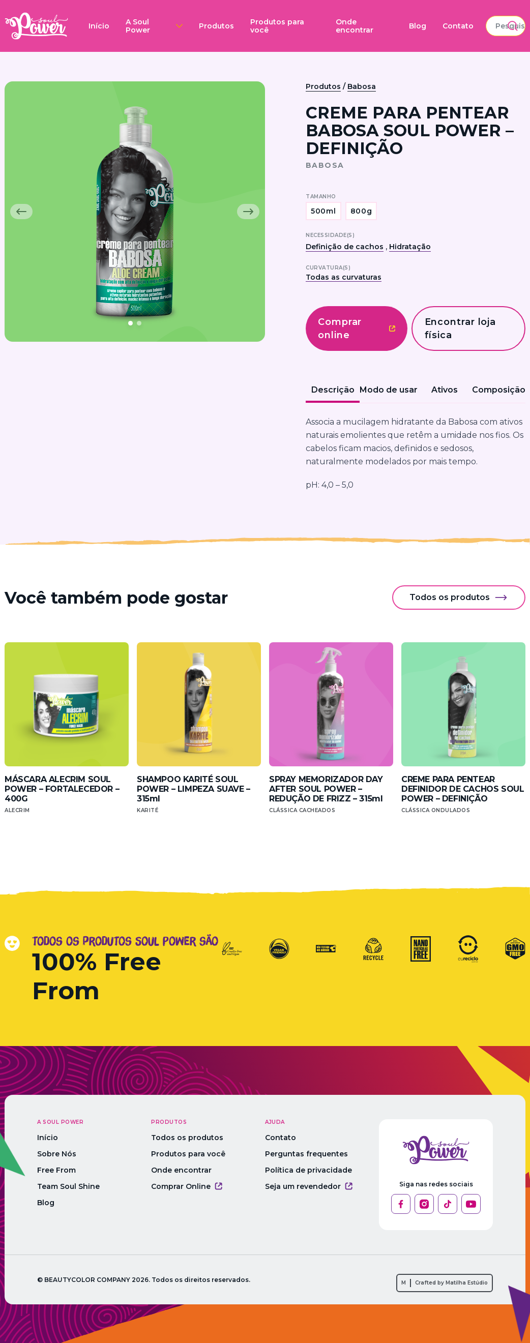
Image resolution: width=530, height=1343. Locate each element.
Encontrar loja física (460, 328)
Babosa (361, 86)
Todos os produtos (458, 597)
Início (92, 24)
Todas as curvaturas (343, 277)
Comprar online (356, 328)
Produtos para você (246, 24)
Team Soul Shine (68, 1186)
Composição (498, 390)
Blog (359, 24)
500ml (323, 211)
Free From (56, 1170)
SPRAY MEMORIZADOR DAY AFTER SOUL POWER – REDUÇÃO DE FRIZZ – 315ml (326, 788)
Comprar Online (190, 1186)
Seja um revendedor (317, 1186)
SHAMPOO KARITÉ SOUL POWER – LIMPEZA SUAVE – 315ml (193, 788)
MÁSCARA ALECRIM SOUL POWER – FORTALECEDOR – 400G (62, 788)
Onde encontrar (313, 24)
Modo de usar (389, 390)
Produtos (194, 24)
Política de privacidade (316, 1170)
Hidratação (410, 246)
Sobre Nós (56, 1153)
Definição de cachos (345, 246)
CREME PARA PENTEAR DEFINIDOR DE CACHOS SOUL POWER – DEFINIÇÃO (462, 788)
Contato (400, 24)
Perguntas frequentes (314, 1153)
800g (361, 211)
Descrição (333, 390)
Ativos (444, 390)
